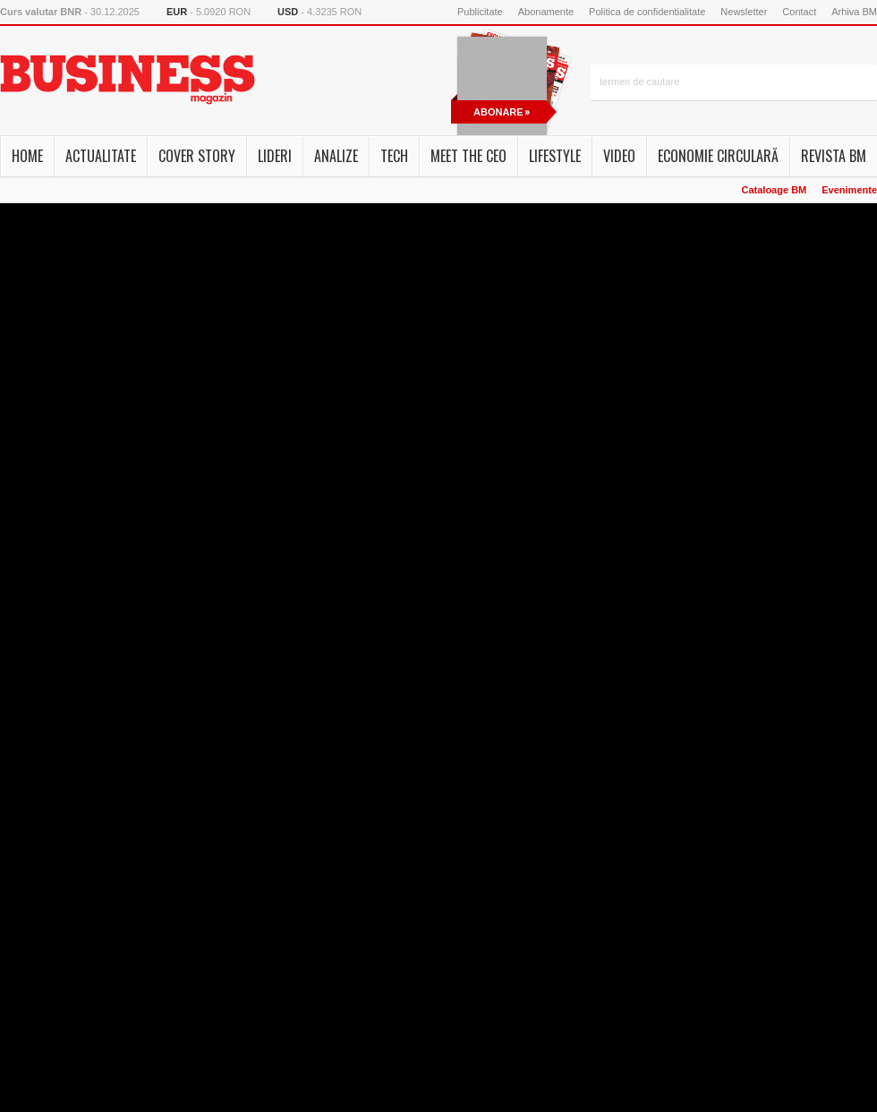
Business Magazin (127, 80)
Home (27, 156)
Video (619, 156)
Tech (394, 156)
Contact (799, 11)
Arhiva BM (854, 11)
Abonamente (546, 11)
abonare (498, 112)
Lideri (275, 156)
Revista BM (833, 156)
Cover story (196, 156)
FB (285, 82)
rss (347, 82)
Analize (336, 156)
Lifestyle (555, 156)
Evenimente (849, 189)
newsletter (327, 82)
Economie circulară (718, 156)
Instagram (306, 82)
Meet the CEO (468, 156)
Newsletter (743, 11)
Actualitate (100, 156)
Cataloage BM (774, 189)
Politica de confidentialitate (647, 11)
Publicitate (480, 11)
